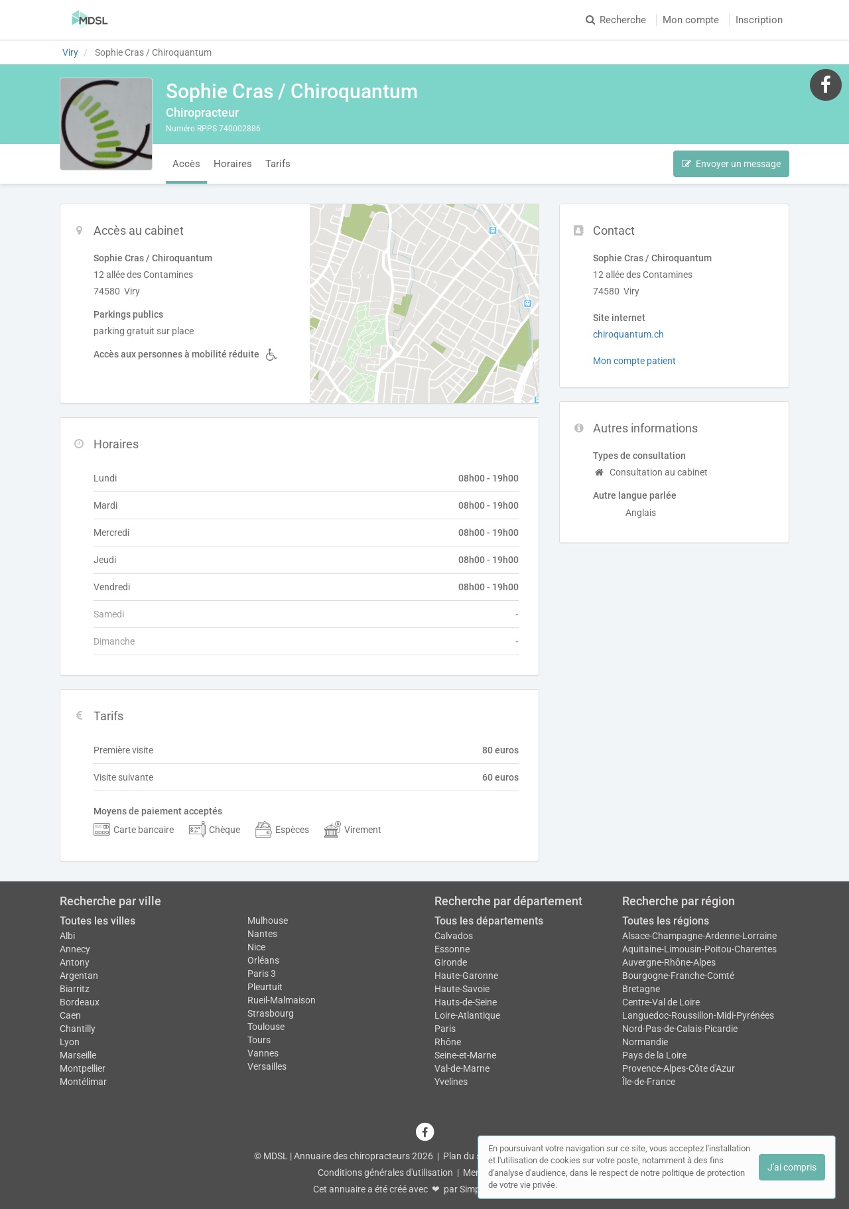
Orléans (263, 960)
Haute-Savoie (462, 989)
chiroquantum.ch (628, 334)
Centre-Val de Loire (661, 1002)
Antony (75, 962)
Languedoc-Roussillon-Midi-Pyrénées (698, 1015)
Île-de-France (648, 1081)
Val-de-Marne (462, 1068)
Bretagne (641, 989)
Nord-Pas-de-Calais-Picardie (680, 1028)
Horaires (233, 164)
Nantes (262, 933)
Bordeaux (79, 1002)
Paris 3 (261, 973)
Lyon (70, 1042)
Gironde (450, 962)
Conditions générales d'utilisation (385, 1172)
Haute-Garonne (466, 975)
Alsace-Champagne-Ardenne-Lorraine (699, 935)
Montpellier (82, 1068)
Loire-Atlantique (467, 1015)
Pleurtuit (265, 987)
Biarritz (75, 989)
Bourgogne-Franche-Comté (678, 975)
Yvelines (451, 1081)
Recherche (616, 20)
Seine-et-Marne (465, 1055)
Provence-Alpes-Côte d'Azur (678, 1068)
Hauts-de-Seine (465, 1002)
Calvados (453, 935)
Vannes (263, 1053)
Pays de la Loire (654, 1055)
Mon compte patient (634, 360)
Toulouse (266, 1026)
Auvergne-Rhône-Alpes (669, 962)
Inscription (759, 20)
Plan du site (467, 1156)
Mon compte (691, 20)
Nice (256, 947)
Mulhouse (267, 920)
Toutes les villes (97, 921)
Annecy (75, 949)
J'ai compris (791, 1167)
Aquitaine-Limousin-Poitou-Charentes (699, 949)
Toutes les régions (665, 921)
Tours (259, 1040)
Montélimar (83, 1081)
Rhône (447, 1042)
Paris (445, 1028)
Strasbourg (270, 1013)
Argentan (79, 975)
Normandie (645, 1042)
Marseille (78, 1055)
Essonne (452, 949)
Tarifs (278, 164)
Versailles (267, 1066)
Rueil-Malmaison (281, 1000)
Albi (67, 935)
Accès (186, 164)
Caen (70, 1015)
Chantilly (78, 1028)
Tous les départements (488, 921)
